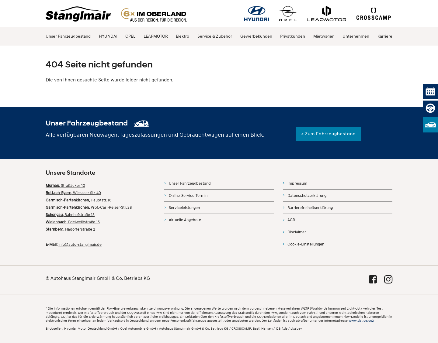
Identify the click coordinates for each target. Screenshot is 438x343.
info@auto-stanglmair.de (80, 244)
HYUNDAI (108, 36)
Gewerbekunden (256, 36)
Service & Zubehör (214, 36)
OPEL (130, 36)
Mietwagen (324, 36)
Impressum (297, 183)
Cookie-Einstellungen (305, 244)
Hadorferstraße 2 (70, 229)
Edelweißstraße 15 (73, 222)
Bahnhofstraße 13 (70, 214)
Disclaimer (296, 232)
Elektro (182, 36)
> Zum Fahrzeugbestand (328, 133)
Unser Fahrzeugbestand (68, 36)
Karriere (384, 36)
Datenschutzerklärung (306, 195)
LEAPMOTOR (156, 36)
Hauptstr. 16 (79, 200)
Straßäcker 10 (65, 185)
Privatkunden (292, 36)
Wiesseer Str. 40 (73, 192)
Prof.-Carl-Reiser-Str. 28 (89, 207)
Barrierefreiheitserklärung (310, 207)
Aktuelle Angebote (185, 220)
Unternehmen (355, 36)
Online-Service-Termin (188, 195)
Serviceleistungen (184, 207)
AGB (291, 220)
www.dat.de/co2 (361, 321)
